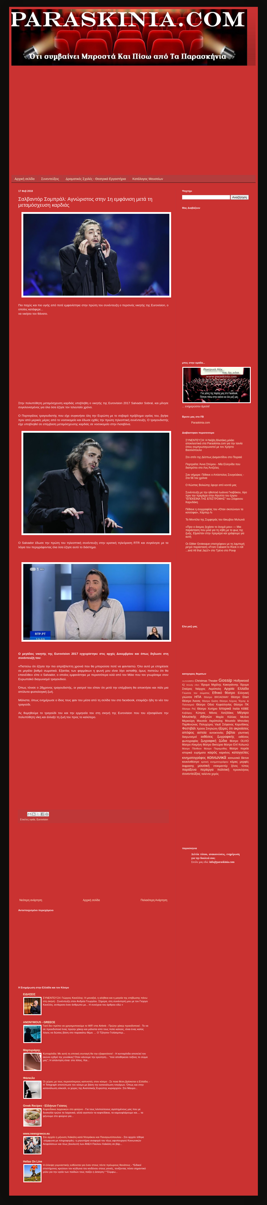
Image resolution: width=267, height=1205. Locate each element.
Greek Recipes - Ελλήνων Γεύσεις (45, 1105)
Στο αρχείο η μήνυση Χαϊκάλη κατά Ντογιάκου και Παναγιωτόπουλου (82, 1137)
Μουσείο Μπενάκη (237, 720)
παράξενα (189, 769)
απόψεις (188, 732)
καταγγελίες (240, 752)
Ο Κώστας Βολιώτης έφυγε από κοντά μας (211, 485)
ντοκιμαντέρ (220, 766)
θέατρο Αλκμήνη (192, 744)
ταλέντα (206, 774)
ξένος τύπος (240, 766)
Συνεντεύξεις (50, 179)
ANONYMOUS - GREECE (39, 1022)
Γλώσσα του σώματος (196, 693)
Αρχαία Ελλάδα (236, 688)
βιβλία (230, 732)
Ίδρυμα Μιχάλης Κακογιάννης (219, 684)
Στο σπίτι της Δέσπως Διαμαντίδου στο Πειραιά (214, 457)
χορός (215, 774)
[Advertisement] (69, 98)
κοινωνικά (216, 757)
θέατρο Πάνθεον (192, 748)
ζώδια (223, 741)
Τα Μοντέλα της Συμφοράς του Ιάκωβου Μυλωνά (215, 519)
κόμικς (234, 761)
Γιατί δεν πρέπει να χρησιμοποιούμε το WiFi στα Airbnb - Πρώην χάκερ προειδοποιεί (91, 1025)
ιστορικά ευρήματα (194, 752)
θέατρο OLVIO (239, 741)
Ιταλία (236, 708)
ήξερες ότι (225, 728)
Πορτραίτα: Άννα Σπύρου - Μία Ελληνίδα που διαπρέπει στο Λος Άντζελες (213, 466)
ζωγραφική (208, 741)
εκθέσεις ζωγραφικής (217, 736)
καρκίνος (224, 752)
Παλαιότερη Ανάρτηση (154, 900)
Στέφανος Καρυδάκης (235, 724)
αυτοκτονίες (216, 732)
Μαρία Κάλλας (226, 717)
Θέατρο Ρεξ (189, 708)
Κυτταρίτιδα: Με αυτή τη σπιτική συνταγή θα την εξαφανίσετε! (78, 1053)
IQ (183, 684)
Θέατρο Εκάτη (210, 701)
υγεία (32, 819)
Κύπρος (200, 712)
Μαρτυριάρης (31, 1050)
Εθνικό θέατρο (223, 693)
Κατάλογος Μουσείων (148, 179)
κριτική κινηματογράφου (214, 761)
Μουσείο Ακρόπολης (210, 720)
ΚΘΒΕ (245, 708)
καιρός (212, 752)
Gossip (225, 680)
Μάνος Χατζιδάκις (221, 712)
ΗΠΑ (197, 697)
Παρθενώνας (190, 724)
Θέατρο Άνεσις (191, 701)
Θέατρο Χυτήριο (207, 708)
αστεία (202, 732)
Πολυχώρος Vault (210, 724)
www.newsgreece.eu (36, 1133)
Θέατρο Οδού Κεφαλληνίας (214, 704)
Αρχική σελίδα (24, 179)
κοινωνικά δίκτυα (238, 757)
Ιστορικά (225, 708)
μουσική (203, 766)
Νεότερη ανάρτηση (30, 900)
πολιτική (223, 769)
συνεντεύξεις (191, 774)
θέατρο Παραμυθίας (215, 748)
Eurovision (42, 819)
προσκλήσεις (241, 769)
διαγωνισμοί (189, 736)
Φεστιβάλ (189, 728)
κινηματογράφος (194, 757)
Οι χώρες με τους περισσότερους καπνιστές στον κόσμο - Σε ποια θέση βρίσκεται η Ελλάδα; (96, 1081)
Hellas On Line (32, 1161)
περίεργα (207, 769)
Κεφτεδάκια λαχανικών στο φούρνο (63, 1109)
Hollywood (241, 680)
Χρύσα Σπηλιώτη (207, 728)
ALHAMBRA (188, 681)
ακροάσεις (241, 728)
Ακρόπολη (215, 688)
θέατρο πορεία (239, 748)
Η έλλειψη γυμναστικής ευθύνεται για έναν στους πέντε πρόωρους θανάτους (87, 1165)
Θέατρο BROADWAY (216, 697)
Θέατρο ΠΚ (241, 704)
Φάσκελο (29, 1078)
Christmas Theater (206, 680)
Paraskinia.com (200, 422)
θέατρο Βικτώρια (213, 744)
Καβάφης (187, 712)
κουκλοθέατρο (190, 761)
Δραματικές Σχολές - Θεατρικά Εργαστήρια (96, 179)
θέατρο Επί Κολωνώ (236, 744)
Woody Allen (192, 685)
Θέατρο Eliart (240, 697)
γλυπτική (243, 732)
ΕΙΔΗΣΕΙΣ (29, 994)
